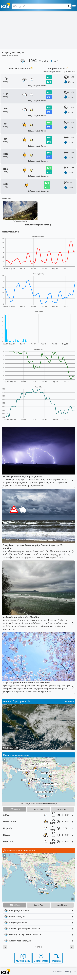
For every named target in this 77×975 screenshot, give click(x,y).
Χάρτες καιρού (23, 957)
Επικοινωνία (58, 971)
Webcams (56, 957)
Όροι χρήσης (70, 971)
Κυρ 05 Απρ (39, 809)
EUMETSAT (69, 701)
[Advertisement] (38, 29)
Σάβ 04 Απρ (15, 809)
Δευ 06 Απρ (62, 809)
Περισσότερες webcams (38, 224)
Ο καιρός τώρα (41, 957)
